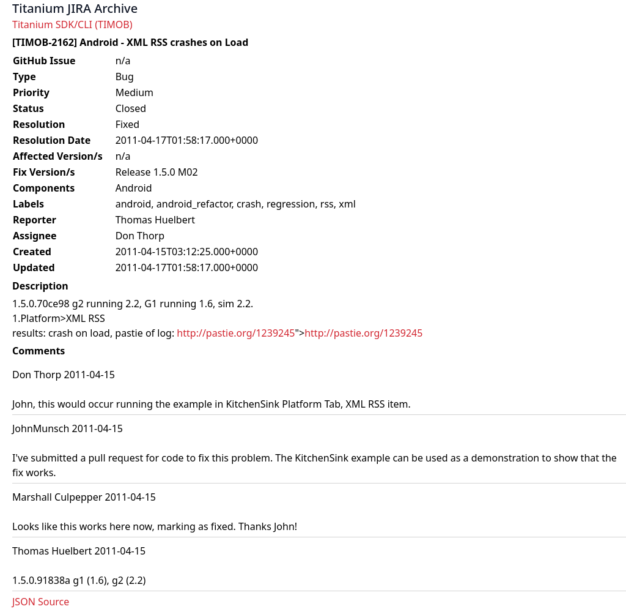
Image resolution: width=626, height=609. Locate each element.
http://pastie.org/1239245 (236, 333)
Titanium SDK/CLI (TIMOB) (72, 24)
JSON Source (40, 601)
